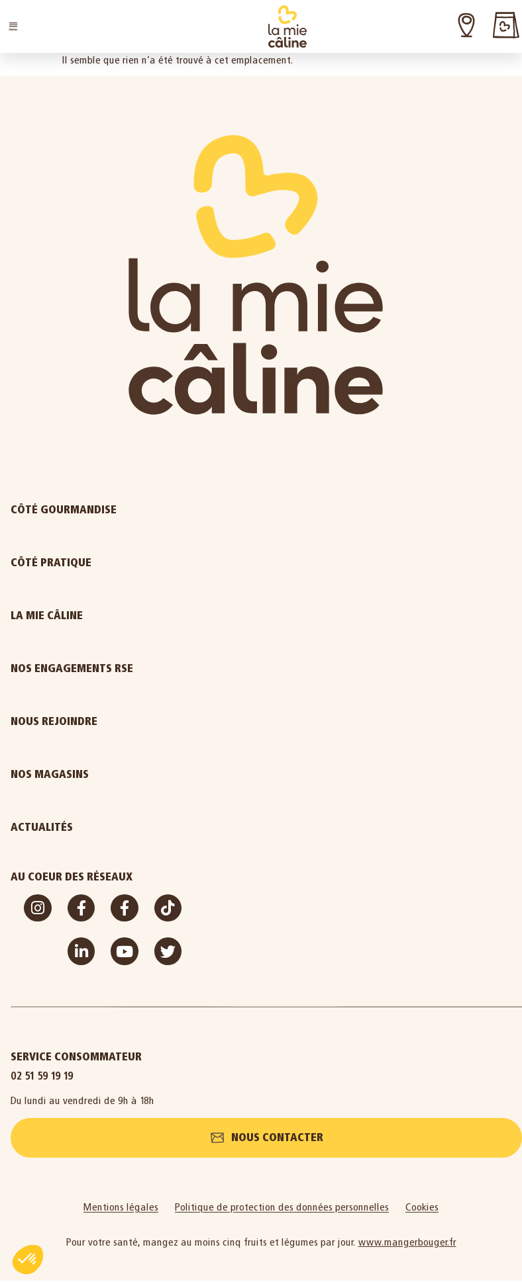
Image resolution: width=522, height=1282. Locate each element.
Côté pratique (102, 563)
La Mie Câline (98, 615)
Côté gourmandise (115, 510)
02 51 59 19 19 (42, 1076)
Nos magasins (50, 774)
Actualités (93, 827)
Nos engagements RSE (72, 668)
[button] (13, 26)
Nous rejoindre (105, 721)
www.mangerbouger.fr (407, 1243)
